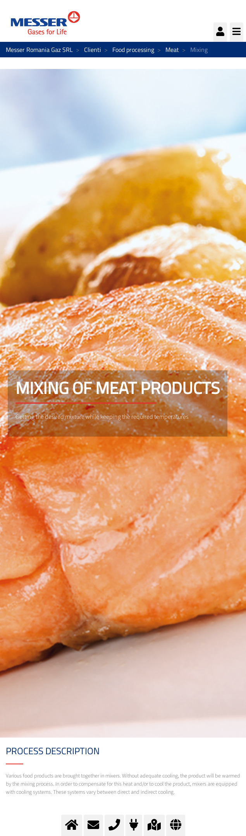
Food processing (133, 49)
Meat (172, 49)
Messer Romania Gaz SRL (39, 49)
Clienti (92, 49)
